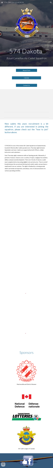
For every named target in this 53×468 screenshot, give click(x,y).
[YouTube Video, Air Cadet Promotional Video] (26, 99)
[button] (2, 2)
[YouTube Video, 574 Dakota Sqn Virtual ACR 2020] (26, 220)
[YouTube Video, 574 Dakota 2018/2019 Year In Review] (26, 191)
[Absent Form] (26, 70)
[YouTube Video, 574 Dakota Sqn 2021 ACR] (26, 249)
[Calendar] (26, 78)
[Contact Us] (26, 85)
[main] (26, 51)
